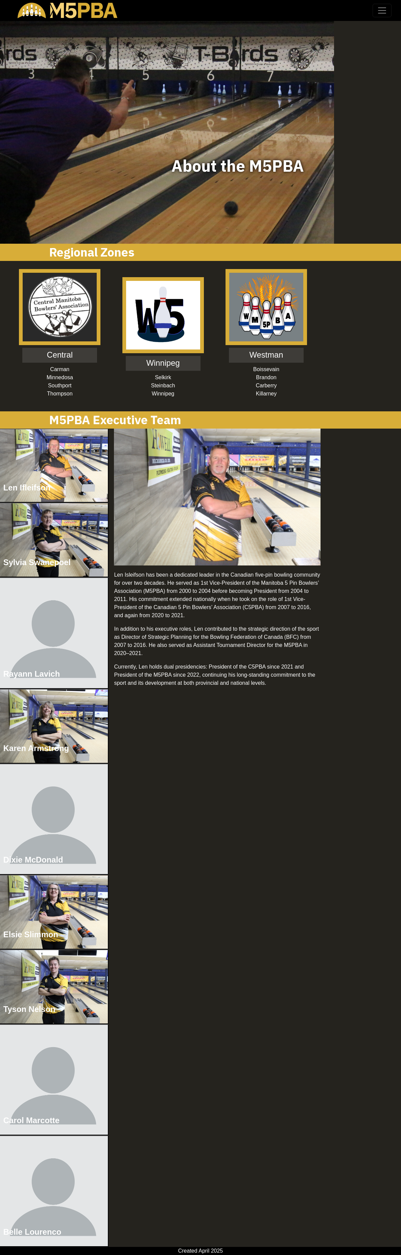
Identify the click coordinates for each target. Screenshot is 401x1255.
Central (60, 355)
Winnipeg (163, 363)
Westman (266, 355)
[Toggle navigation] (382, 10)
